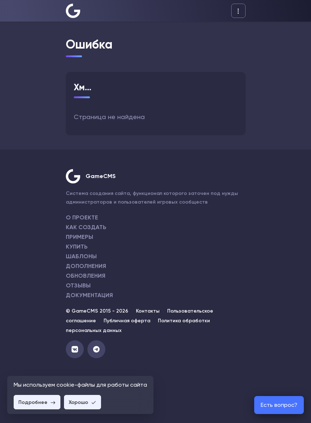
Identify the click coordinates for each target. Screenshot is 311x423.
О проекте (82, 217)
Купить (77, 246)
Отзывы (78, 285)
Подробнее (37, 402)
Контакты (148, 311)
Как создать (86, 227)
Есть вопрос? (279, 404)
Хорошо (82, 402)
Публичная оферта (127, 321)
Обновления (85, 275)
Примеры (79, 236)
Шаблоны (81, 256)
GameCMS (101, 176)
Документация (89, 295)
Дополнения (86, 266)
